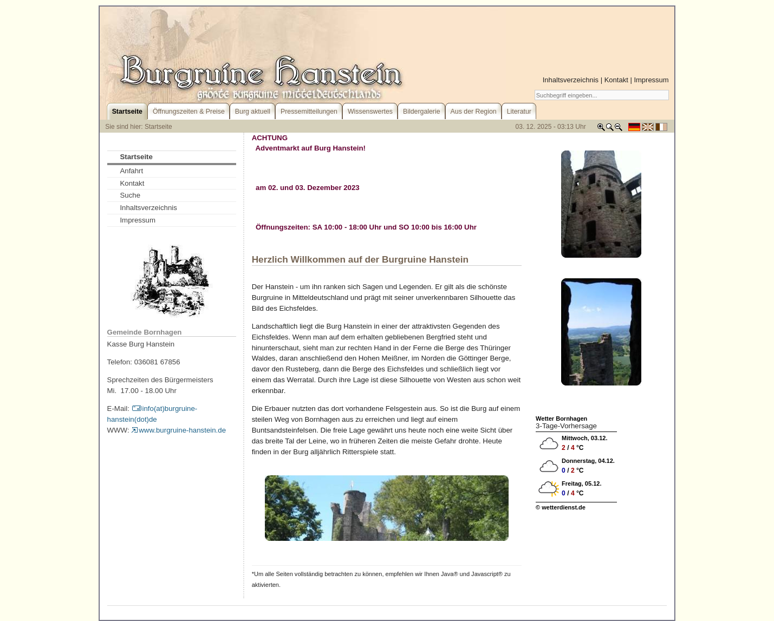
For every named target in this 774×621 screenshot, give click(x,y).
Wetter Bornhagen (561, 418)
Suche (130, 195)
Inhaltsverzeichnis (571, 80)
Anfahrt (131, 171)
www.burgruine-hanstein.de (178, 430)
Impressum (651, 80)
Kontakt (616, 80)
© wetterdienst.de (561, 507)
